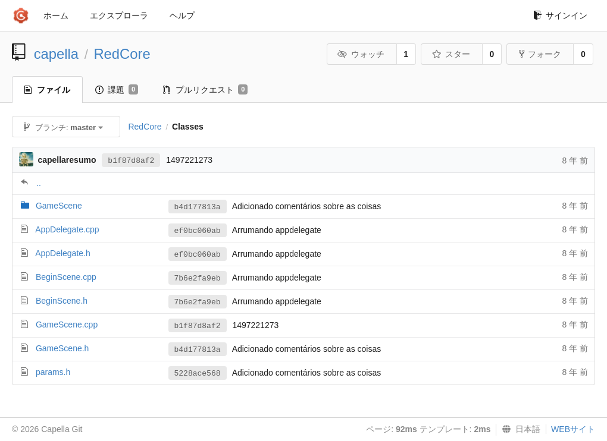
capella (56, 54)
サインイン (560, 15)
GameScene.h (62, 348)
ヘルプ (182, 15)
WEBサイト (573, 429)
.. (38, 183)
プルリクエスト (205, 89)
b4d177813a (197, 207)
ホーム (55, 15)
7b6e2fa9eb (197, 278)
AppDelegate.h (62, 253)
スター (450, 54)
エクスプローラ (119, 15)
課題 (116, 89)
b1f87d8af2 (131, 160)
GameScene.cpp (67, 324)
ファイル (47, 89)
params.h (53, 372)
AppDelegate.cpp (67, 229)
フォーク (540, 54)
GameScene (59, 205)
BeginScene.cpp (66, 277)
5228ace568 (197, 373)
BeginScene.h (61, 300)
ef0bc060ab (197, 230)
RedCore (121, 54)
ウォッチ (360, 54)
